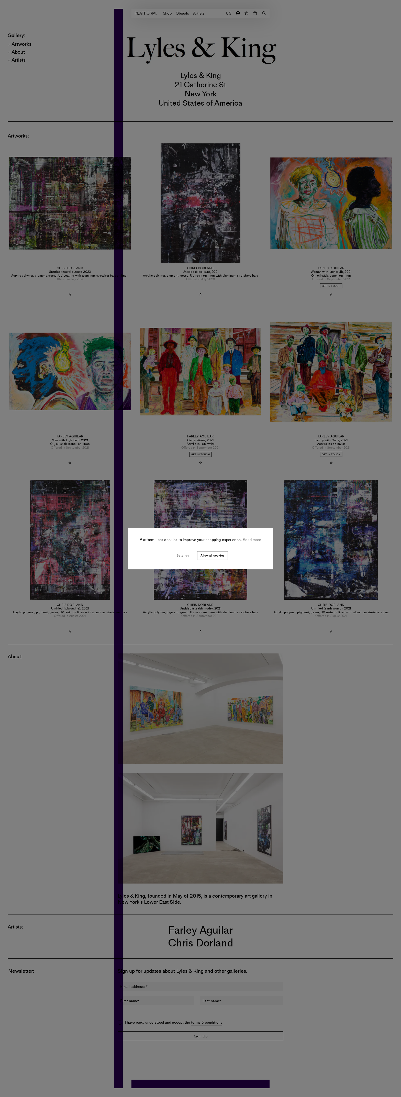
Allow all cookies (212, 555)
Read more (251, 539)
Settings (183, 555)
